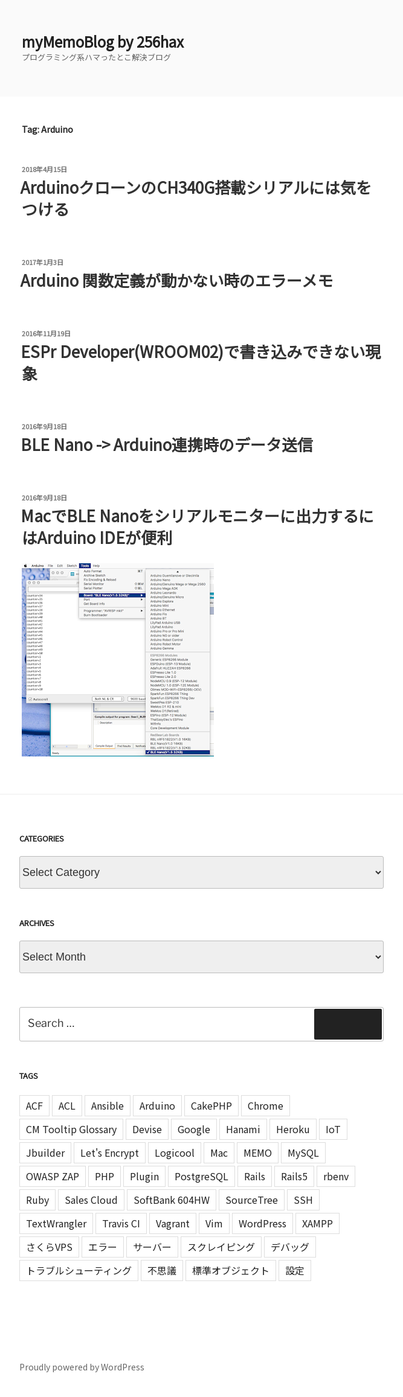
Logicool (175, 1152)
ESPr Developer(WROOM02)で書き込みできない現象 (201, 362)
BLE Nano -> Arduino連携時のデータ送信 (167, 444)
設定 (295, 1270)
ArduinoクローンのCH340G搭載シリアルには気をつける (196, 198)
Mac (219, 1152)
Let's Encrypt (109, 1152)
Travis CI (121, 1223)
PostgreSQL (201, 1176)
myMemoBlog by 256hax (103, 41)
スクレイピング (221, 1246)
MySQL (303, 1152)
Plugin (144, 1176)
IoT (333, 1129)
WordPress (262, 1223)
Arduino (157, 1105)
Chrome (265, 1105)
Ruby (37, 1199)
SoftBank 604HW (172, 1199)
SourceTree (251, 1199)
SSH (303, 1199)
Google (194, 1129)
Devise (147, 1129)
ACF (34, 1105)
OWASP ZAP (52, 1176)
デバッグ (290, 1246)
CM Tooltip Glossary (71, 1129)
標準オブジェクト (230, 1270)
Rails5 (294, 1176)
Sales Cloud (91, 1199)
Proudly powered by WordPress (81, 1367)
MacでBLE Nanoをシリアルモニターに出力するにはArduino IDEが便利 (197, 526)
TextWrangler (56, 1223)
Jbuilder (45, 1152)
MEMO (257, 1152)
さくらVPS (49, 1246)
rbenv (336, 1176)
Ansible (107, 1105)
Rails (254, 1176)
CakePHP (211, 1105)
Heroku (293, 1129)
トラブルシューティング (79, 1270)
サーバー (152, 1246)
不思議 (161, 1270)
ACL (67, 1105)
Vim (214, 1223)
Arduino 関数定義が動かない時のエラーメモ (177, 280)
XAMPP (317, 1223)
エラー (102, 1246)
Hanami (243, 1129)
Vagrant (173, 1223)
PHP (104, 1176)
